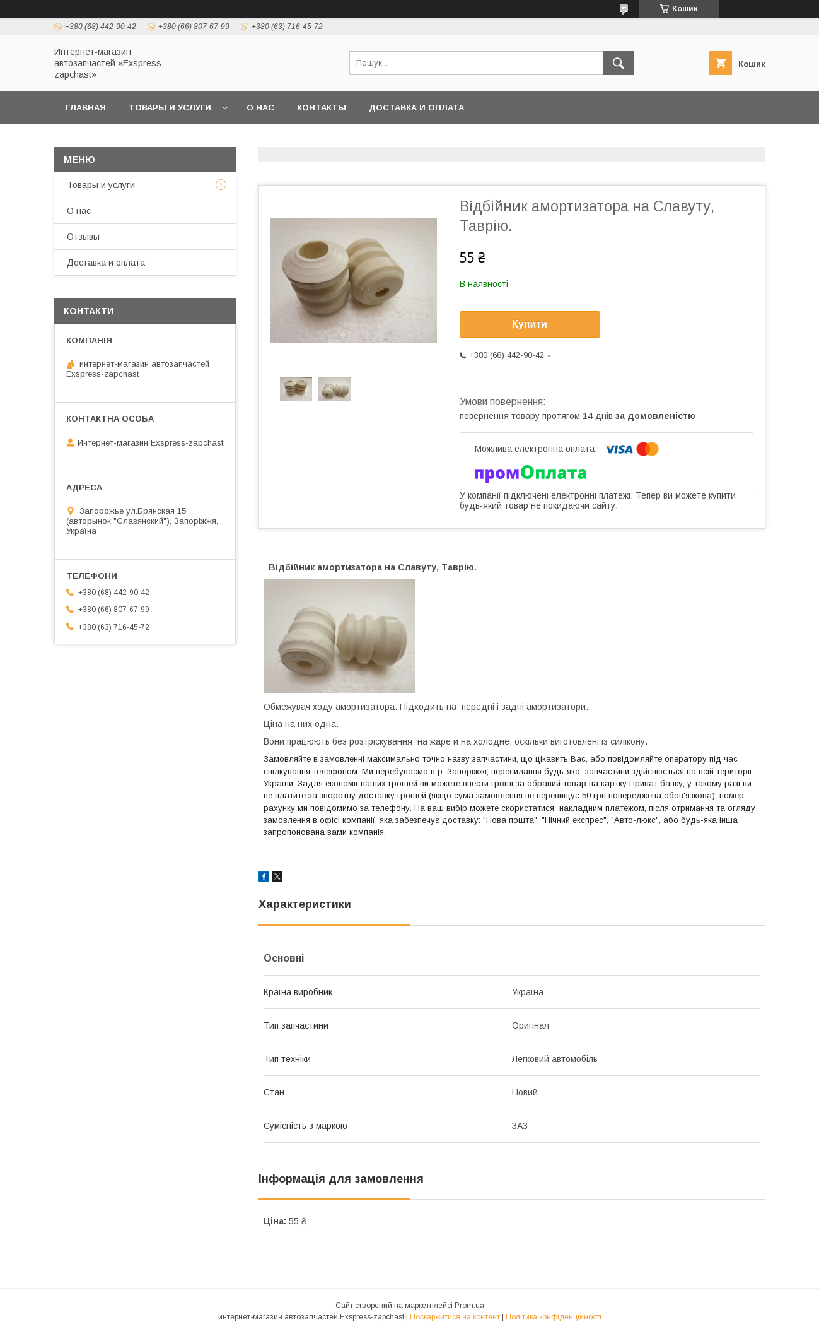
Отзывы (83, 237)
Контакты (321, 107)
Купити (529, 324)
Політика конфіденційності (553, 1317)
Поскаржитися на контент (455, 1317)
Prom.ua (469, 1305)
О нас (260, 107)
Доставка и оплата (416, 107)
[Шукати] (618, 63)
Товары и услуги (170, 107)
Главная (86, 107)
